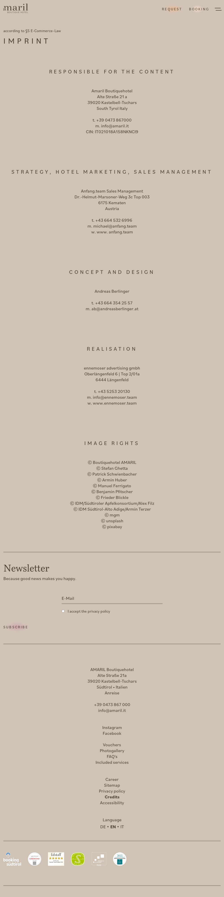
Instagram (112, 727)
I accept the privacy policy (89, 611)
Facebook (112, 733)
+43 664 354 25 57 (114, 303)
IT (122, 826)
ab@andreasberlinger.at (114, 308)
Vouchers (112, 744)
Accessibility (112, 802)
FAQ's (112, 756)
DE (103, 826)
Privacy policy (112, 791)
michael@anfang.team (115, 226)
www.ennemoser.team (115, 403)
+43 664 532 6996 (113, 220)
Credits (112, 797)
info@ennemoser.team (115, 397)
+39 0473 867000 (114, 120)
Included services (112, 762)
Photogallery (112, 750)
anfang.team (121, 232)
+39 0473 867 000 (112, 704)
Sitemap (112, 785)
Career (112, 779)
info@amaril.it (115, 125)
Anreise (112, 692)
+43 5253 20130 (114, 391)
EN (113, 826)
